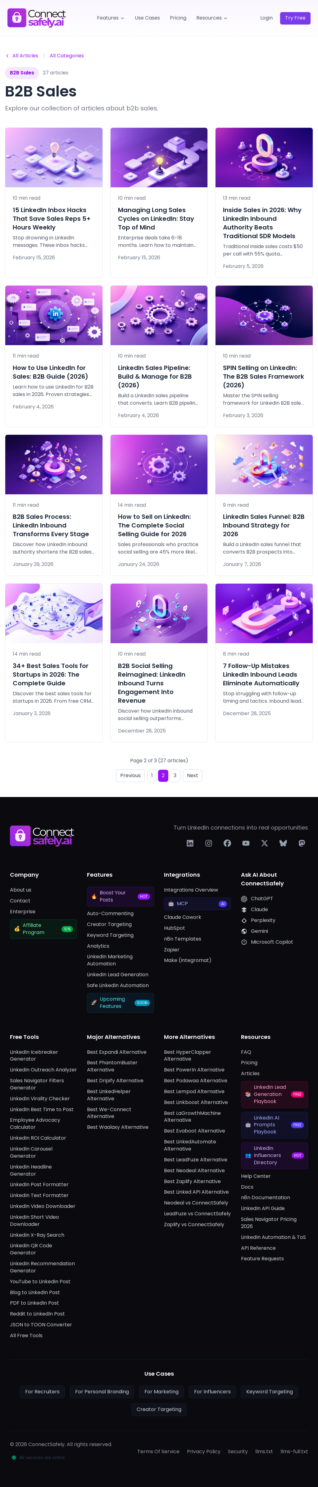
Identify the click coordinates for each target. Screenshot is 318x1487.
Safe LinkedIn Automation (118, 985)
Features (111, 18)
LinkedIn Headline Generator (31, 1171)
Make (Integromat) (187, 960)
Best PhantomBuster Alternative (112, 1066)
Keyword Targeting (110, 935)
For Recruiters (42, 1391)
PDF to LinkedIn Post (34, 1303)
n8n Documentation (265, 1197)
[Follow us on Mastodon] (302, 843)
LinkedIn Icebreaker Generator (34, 1056)
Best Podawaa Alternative (195, 1080)
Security (238, 1451)
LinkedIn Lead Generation (117, 974)
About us (20, 890)
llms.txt (264, 1451)
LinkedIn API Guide (263, 1208)
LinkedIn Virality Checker (40, 1098)
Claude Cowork (182, 917)
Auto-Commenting (110, 913)
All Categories (67, 55)
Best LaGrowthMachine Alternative (192, 1117)
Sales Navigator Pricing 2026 (269, 1223)
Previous (130, 775)
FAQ (246, 1052)
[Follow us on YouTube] (246, 843)
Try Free (295, 17)
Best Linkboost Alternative (196, 1102)
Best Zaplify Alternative (192, 1181)
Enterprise (22, 911)
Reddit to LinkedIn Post (37, 1314)
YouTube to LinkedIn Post (40, 1281)
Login (266, 17)
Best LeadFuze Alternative (195, 1159)
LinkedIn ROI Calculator (38, 1138)
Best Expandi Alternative (117, 1052)
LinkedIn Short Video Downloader (34, 1221)
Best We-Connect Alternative (109, 1113)
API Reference (258, 1248)
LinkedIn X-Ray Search (37, 1235)
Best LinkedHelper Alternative (109, 1095)
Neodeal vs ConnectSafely (196, 1203)
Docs (247, 1187)
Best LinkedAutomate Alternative (190, 1145)
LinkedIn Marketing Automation (110, 960)
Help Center (256, 1176)
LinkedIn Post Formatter (39, 1184)
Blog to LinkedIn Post (35, 1292)
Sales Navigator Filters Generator (37, 1084)
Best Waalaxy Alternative (117, 1127)
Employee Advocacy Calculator (35, 1124)
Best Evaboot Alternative (194, 1131)
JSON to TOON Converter (41, 1324)
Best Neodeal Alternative (194, 1170)
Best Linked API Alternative (196, 1192)
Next (192, 775)
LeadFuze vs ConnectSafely (197, 1213)
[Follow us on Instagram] (208, 843)
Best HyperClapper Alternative (187, 1056)
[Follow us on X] (264, 843)
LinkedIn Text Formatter (39, 1195)
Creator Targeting (109, 924)
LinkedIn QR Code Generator (31, 1249)
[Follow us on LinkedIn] (190, 843)
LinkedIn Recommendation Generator (42, 1267)
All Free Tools (26, 1335)
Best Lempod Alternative (194, 1091)
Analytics (98, 946)
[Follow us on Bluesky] (283, 843)
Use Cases (147, 18)
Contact (20, 900)
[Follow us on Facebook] (227, 843)
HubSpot (174, 928)
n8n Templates (182, 939)
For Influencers (212, 1391)
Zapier (171, 949)
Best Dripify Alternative (115, 1080)
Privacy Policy (203, 1451)
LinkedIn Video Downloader (42, 1206)
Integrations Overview (191, 890)
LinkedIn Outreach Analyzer (43, 1069)
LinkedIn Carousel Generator (31, 1153)
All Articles (21, 55)
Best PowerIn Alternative (194, 1069)
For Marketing (161, 1391)
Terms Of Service (158, 1451)
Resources (212, 18)
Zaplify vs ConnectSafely (194, 1224)
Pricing (178, 18)
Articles (250, 1073)
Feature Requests (262, 1258)
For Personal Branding (102, 1391)
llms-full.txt (294, 1451)
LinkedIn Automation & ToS (273, 1237)
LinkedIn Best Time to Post (42, 1109)
